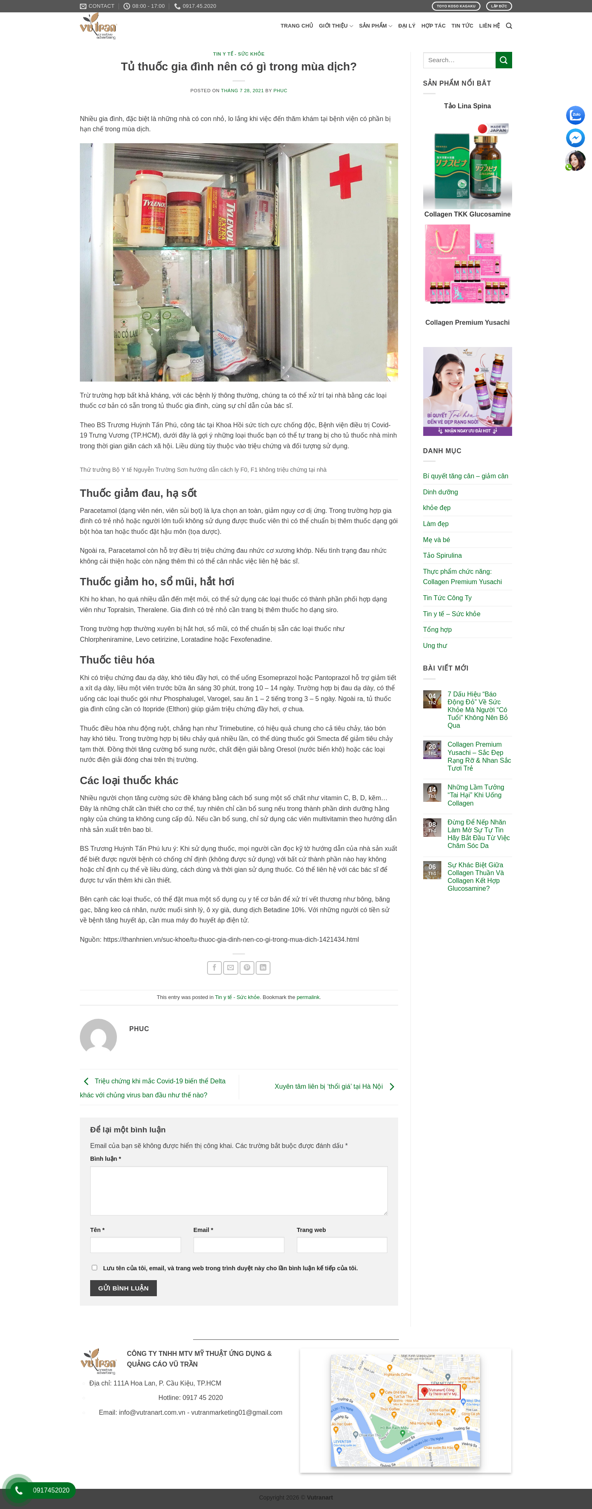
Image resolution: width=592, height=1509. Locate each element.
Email (203, 1230)
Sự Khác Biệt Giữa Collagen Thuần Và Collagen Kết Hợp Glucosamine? (475, 877)
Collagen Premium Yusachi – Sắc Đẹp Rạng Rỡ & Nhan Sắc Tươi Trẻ (479, 756)
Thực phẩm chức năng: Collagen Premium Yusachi (462, 577)
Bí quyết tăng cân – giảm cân (465, 476)
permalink (308, 997)
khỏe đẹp (437, 507)
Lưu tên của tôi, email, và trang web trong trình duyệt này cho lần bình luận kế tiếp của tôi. (230, 1268)
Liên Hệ (489, 26)
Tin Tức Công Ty (447, 597)
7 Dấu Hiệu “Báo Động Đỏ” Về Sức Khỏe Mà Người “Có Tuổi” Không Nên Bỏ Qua (477, 710)
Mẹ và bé (436, 539)
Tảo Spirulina (442, 555)
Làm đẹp (436, 523)
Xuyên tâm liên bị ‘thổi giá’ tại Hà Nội (336, 1086)
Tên (97, 1230)
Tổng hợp (437, 629)
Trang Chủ (297, 26)
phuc (280, 90)
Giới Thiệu (336, 26)
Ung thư (435, 645)
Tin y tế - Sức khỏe (239, 53)
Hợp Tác (434, 26)
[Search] (509, 26)
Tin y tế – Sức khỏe (452, 613)
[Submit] (504, 60)
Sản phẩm (375, 26)
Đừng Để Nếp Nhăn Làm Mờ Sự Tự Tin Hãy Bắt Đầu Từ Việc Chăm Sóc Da (478, 834)
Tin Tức (462, 26)
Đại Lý (406, 26)
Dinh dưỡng (440, 492)
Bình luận (105, 1158)
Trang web (311, 1230)
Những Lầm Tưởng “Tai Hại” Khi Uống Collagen (475, 795)
